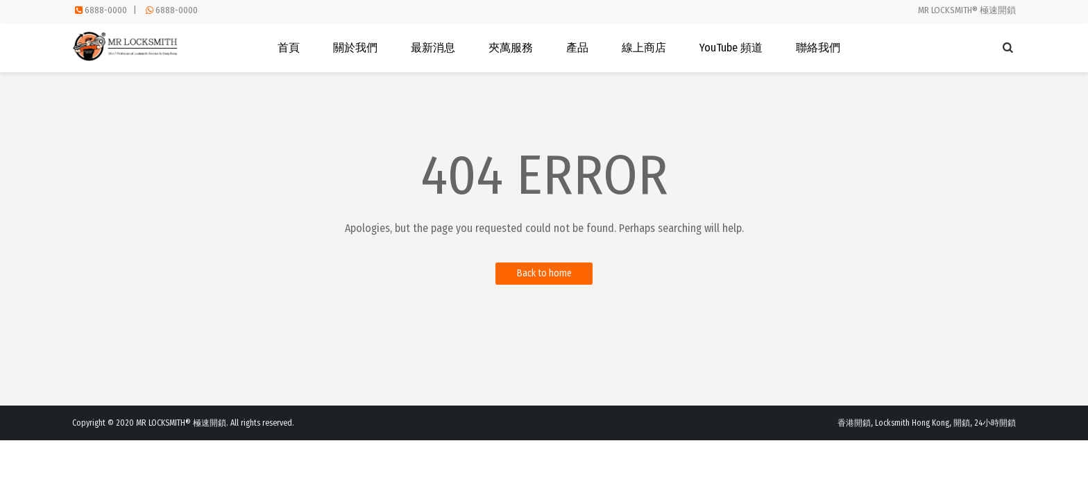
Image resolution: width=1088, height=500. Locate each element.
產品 (577, 47)
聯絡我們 (818, 47)
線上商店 (644, 47)
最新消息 (433, 47)
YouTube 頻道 (731, 47)
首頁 (289, 47)
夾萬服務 (510, 47)
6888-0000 (106, 10)
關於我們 (355, 47)
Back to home (544, 273)
